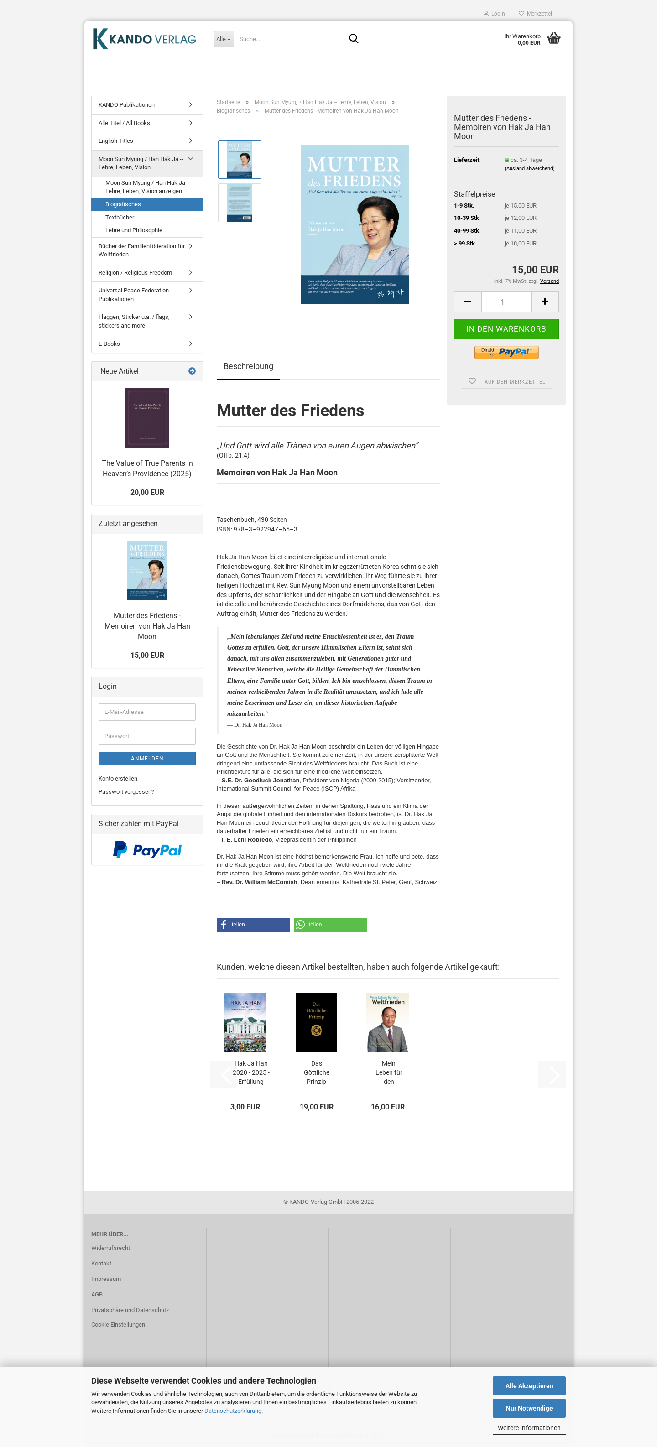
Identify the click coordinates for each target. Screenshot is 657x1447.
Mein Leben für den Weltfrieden (389, 1073)
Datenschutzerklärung (232, 1410)
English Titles (116, 140)
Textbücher (119, 217)
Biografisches (123, 204)
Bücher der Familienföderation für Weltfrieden (142, 250)
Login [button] (494, 13)
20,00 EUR (147, 492)
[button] (467, 301)
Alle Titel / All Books (124, 123)
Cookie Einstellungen (118, 1324)
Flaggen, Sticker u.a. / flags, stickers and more (134, 321)
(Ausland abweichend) (530, 169)
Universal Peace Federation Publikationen (134, 294)
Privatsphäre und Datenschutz (130, 1309)
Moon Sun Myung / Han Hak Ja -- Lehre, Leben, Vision (141, 163)
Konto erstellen (118, 778)
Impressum (106, 1278)
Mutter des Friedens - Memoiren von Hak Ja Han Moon (147, 626)
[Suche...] (224, 39)
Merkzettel (535, 13)
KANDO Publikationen (127, 104)
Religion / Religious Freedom (135, 272)
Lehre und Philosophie (133, 230)
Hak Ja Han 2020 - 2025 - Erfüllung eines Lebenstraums (250, 1073)
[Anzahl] (506, 301)
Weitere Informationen (529, 1427)
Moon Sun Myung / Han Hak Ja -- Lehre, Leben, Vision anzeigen (147, 187)
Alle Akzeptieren (529, 1386)
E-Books (109, 343)
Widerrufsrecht (110, 1247)
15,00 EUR (147, 655)
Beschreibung (248, 366)
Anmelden (147, 758)
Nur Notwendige (529, 1408)
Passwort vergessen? (126, 791)
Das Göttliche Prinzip (316, 1072)
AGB (97, 1294)
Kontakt (101, 1263)
